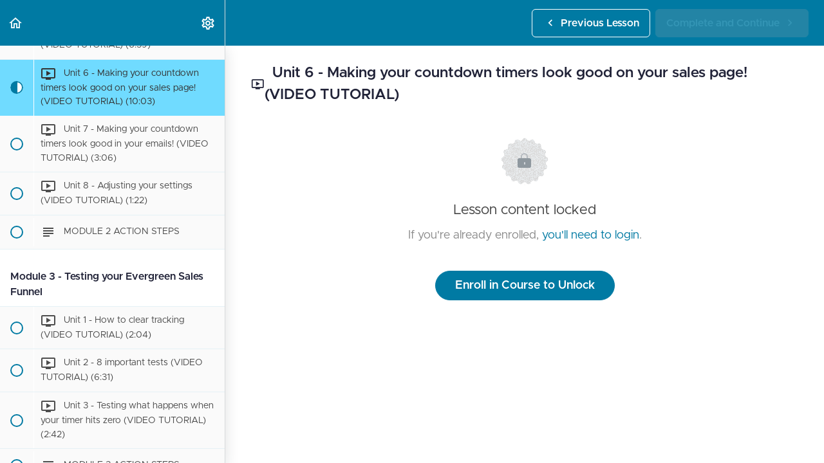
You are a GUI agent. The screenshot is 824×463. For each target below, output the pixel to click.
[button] (16, 23)
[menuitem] (208, 23)
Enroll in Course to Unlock (525, 285)
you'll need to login (590, 235)
